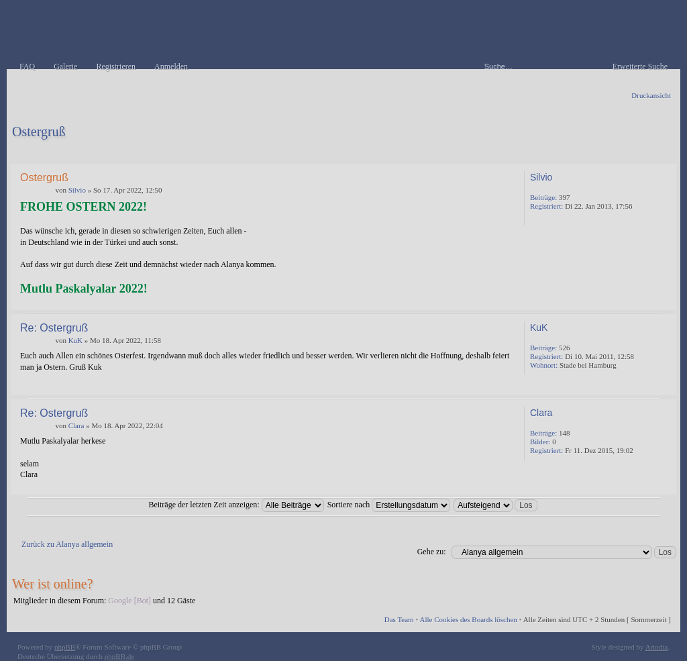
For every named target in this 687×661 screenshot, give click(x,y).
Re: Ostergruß (54, 328)
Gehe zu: (431, 551)
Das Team (399, 619)
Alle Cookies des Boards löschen (468, 619)
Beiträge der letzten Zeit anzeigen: (235, 504)
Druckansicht (651, 95)
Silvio (77, 190)
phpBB (64, 647)
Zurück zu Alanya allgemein (67, 544)
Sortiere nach (389, 504)
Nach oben (663, 300)
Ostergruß (39, 131)
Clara (76, 425)
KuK (75, 340)
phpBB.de (119, 656)
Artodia (656, 647)
